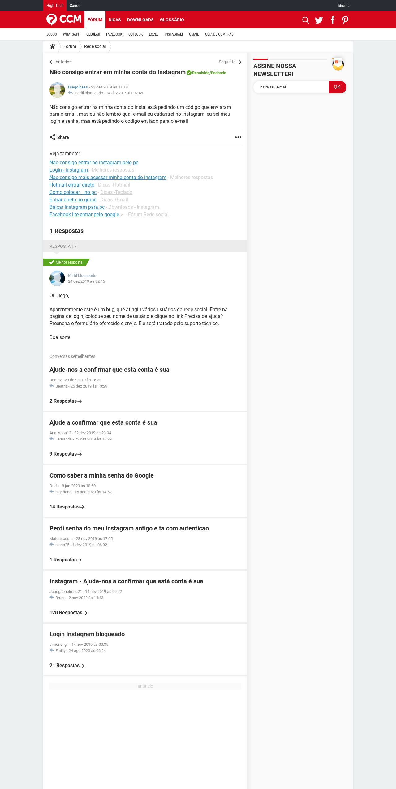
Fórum (95, 19)
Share (63, 137)
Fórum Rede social (148, 214)
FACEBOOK (114, 34)
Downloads (140, 19)
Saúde (75, 5)
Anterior (63, 61)
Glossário (172, 19)
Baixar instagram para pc (77, 207)
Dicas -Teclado (116, 192)
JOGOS (51, 34)
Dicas (115, 19)
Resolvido (200, 73)
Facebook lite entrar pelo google (84, 214)
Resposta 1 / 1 (65, 246)
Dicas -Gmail (114, 200)
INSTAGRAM (174, 34)
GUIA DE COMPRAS (219, 34)
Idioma (344, 5)
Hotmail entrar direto (72, 185)
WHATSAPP (71, 34)
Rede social (95, 46)
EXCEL (153, 34)
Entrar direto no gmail (73, 200)
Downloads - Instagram (133, 207)
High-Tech (54, 5)
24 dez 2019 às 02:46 (124, 93)
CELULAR (93, 34)
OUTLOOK (135, 34)
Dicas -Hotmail (114, 185)
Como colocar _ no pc (73, 192)
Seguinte (227, 61)
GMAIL (194, 34)
